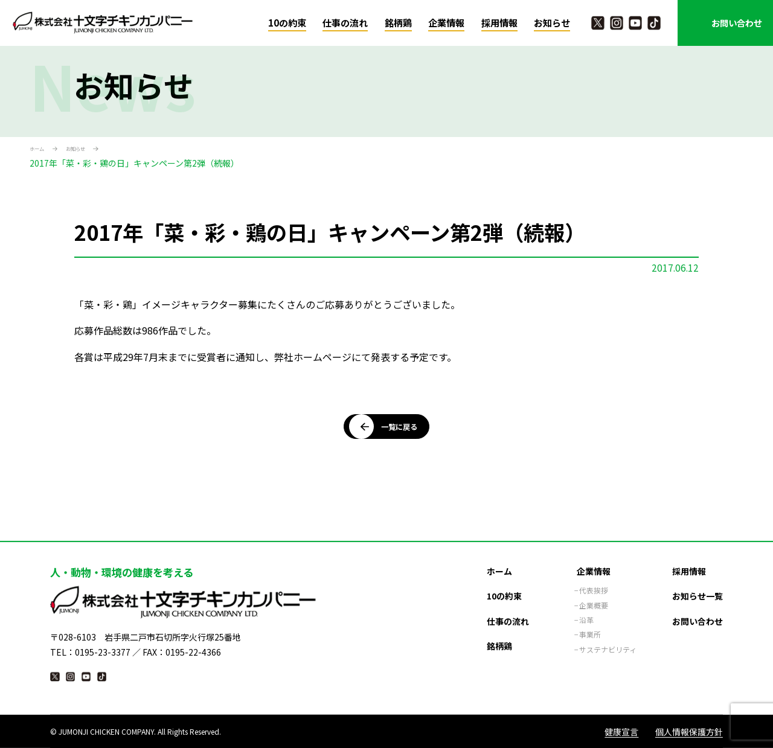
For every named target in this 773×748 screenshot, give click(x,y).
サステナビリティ (608, 643)
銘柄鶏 (398, 22)
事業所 (590, 627)
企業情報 (446, 22)
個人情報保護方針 (689, 731)
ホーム (42, 150)
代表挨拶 (593, 583)
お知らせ (552, 22)
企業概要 (593, 599)
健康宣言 (621, 731)
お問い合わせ (736, 22)
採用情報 (499, 22)
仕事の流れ (345, 22)
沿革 (586, 613)
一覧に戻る (392, 438)
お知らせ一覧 (697, 589)
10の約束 (287, 22)
